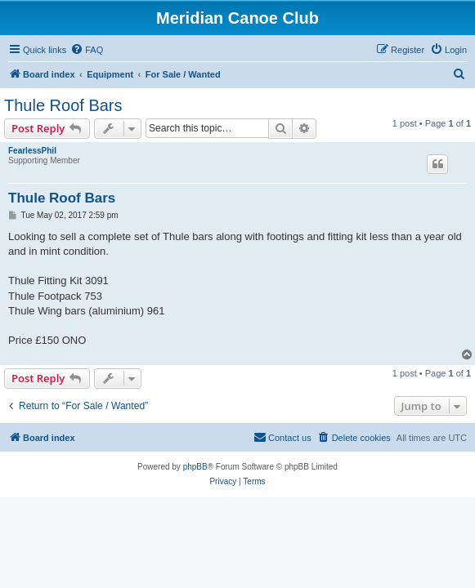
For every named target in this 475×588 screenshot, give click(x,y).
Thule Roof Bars (63, 105)
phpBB (195, 466)
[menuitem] (86, 50)
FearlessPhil (32, 150)
